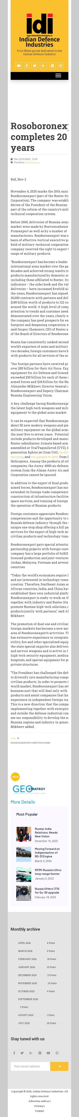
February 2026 (27, 958)
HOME (13, 738)
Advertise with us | (39, 1101)
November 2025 (27, 983)
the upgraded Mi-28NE (45, 456)
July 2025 (24, 1023)
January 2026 (26, 967)
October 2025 (26, 991)
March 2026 (25, 950)
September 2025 (28, 999)
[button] (58, 74)
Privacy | (39, 1106)
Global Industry (32, 162)
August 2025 (25, 1015)
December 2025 (27, 975)
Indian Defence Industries (39, 42)
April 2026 (24, 942)
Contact (39, 1111)
